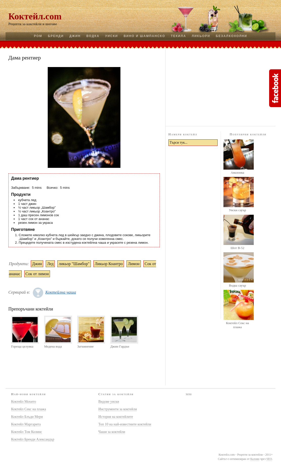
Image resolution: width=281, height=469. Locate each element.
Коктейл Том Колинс (26, 432)
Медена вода (53, 346)
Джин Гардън (119, 346)
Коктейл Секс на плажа (237, 325)
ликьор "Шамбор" (74, 264)
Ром (38, 36)
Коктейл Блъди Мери (27, 417)
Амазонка (237, 172)
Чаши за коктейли (111, 432)
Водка (92, 36)
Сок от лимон (37, 274)
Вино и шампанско (144, 36)
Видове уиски (108, 401)
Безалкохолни (231, 36)
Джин (75, 36)
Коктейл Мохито (23, 401)
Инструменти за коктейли (117, 409)
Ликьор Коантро (109, 264)
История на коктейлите (115, 417)
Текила (178, 36)
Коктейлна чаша (60, 292)
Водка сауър (237, 285)
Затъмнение (85, 346)
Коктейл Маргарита (26, 424)
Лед (50, 264)
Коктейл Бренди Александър (32, 439)
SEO (269, 459)
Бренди (56, 36)
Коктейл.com (35, 16)
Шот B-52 (237, 248)
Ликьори (201, 36)
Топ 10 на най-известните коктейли (124, 424)
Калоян (254, 459)
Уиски (111, 36)
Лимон (133, 264)
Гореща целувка (22, 346)
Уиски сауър (237, 210)
